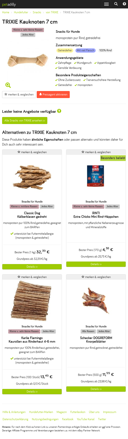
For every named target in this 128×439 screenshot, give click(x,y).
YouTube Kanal (85, 419)
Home (5, 12)
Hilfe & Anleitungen (14, 412)
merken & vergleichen (19, 94)
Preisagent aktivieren (53, 94)
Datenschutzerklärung (15, 419)
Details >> (32, 266)
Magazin (62, 412)
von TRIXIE (52, 12)
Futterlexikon (77, 412)
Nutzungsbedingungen (45, 419)
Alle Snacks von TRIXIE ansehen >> (24, 120)
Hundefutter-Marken (41, 412)
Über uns (94, 412)
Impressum (109, 412)
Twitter (102, 419)
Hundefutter (21, 12)
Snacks (37, 12)
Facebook (67, 419)
